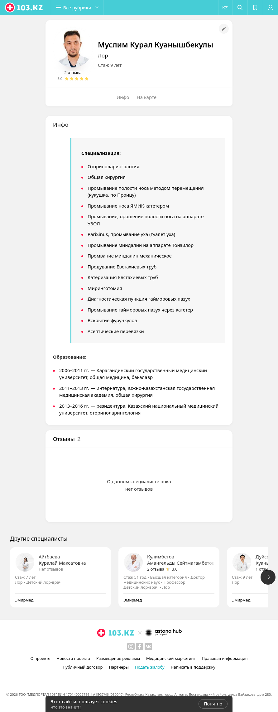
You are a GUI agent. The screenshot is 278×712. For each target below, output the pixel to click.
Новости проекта (73, 658)
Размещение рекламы (118, 658)
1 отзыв (263, 569)
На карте (146, 97)
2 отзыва (72, 72)
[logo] (24, 7)
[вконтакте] (148, 646)
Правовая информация (224, 658)
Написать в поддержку (193, 667)
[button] (78, 7)
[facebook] (139, 646)
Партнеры (119, 667)
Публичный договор (83, 667)
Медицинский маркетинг (170, 658)
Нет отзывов (51, 569)
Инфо (123, 97)
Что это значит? (65, 707)
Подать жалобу (150, 667)
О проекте (40, 658)
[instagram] (131, 646)
